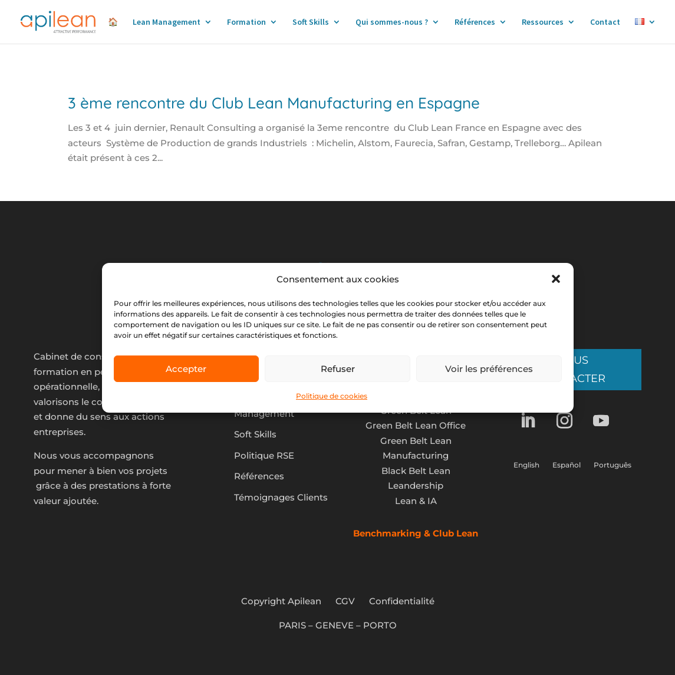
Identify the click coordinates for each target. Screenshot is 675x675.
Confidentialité (401, 601)
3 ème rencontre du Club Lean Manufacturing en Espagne (274, 103)
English (526, 465)
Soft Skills (310, 22)
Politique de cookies (331, 395)
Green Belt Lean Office (416, 425)
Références (475, 22)
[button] (556, 279)
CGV (345, 601)
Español (566, 465)
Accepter (186, 368)
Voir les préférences (489, 368)
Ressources (543, 22)
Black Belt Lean (415, 470)
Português (612, 465)
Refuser (338, 368)
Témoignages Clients (281, 497)
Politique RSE (264, 455)
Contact (605, 22)
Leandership (415, 485)
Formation (246, 22)
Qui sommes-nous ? (391, 22)
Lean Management (166, 22)
